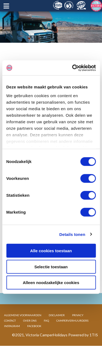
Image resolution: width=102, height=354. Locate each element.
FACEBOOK (34, 326)
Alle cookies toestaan (51, 250)
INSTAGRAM (12, 326)
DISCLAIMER (57, 315)
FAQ (46, 320)
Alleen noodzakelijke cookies (51, 282)
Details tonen (72, 234)
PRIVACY (78, 315)
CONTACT (10, 320)
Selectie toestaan (51, 266)
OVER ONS (29, 320)
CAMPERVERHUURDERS (72, 320)
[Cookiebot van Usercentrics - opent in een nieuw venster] (73, 67)
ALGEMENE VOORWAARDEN (22, 315)
